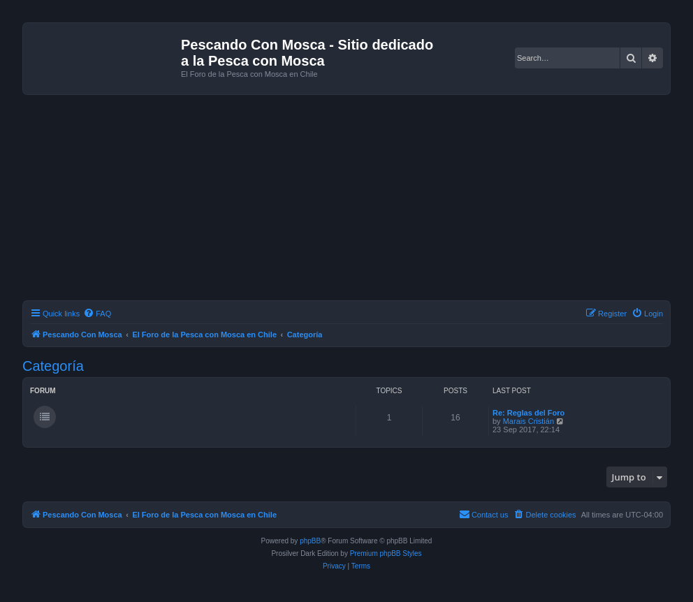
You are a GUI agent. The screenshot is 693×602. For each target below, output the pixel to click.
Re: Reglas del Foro (528, 413)
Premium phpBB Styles (386, 553)
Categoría (53, 366)
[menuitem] (97, 313)
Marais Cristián (528, 421)
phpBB (310, 541)
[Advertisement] (357, 200)
